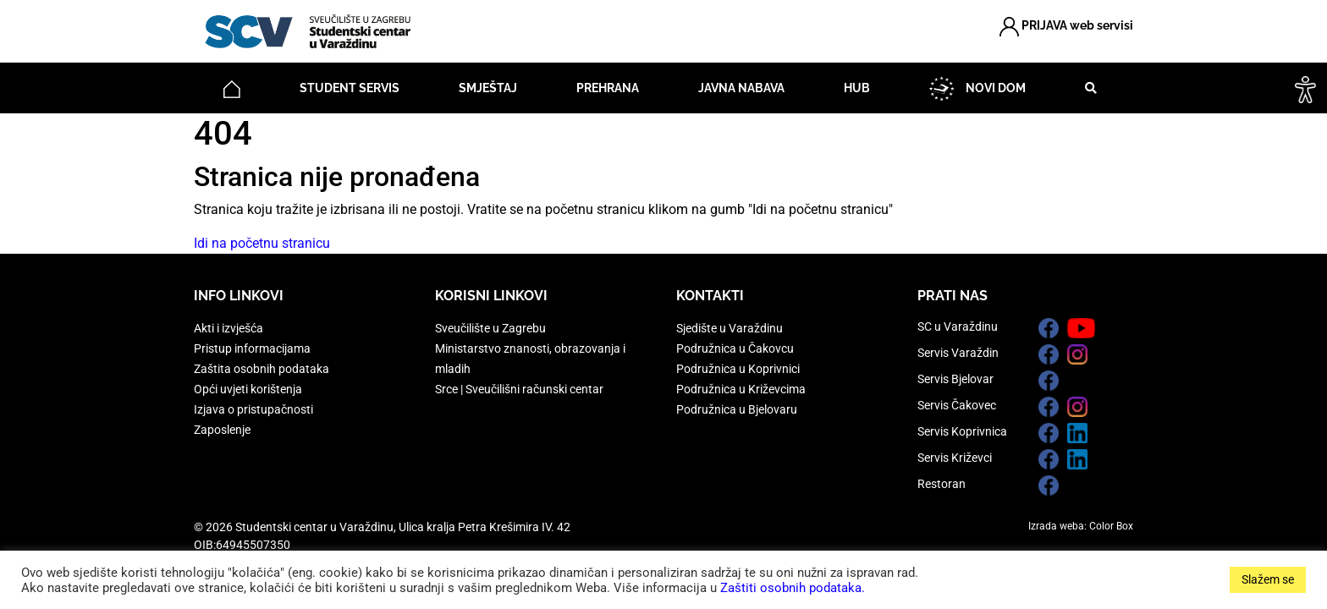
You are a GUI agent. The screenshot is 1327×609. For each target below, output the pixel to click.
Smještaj (488, 88)
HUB (857, 88)
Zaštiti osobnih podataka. (792, 587)
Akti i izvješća (228, 328)
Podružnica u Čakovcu (735, 348)
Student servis (349, 88)
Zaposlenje (222, 429)
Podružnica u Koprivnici (738, 369)
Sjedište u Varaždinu (729, 328)
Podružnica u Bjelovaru (736, 409)
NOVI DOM (977, 89)
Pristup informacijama (252, 348)
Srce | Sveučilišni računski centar (519, 389)
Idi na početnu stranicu (262, 243)
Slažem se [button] (1268, 579)
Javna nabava (741, 88)
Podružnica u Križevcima (741, 389)
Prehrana (607, 88)
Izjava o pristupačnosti (253, 409)
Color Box (1111, 526)
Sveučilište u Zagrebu (490, 328)
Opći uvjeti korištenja (248, 389)
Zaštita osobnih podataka (261, 369)
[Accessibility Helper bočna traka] (1305, 88)
